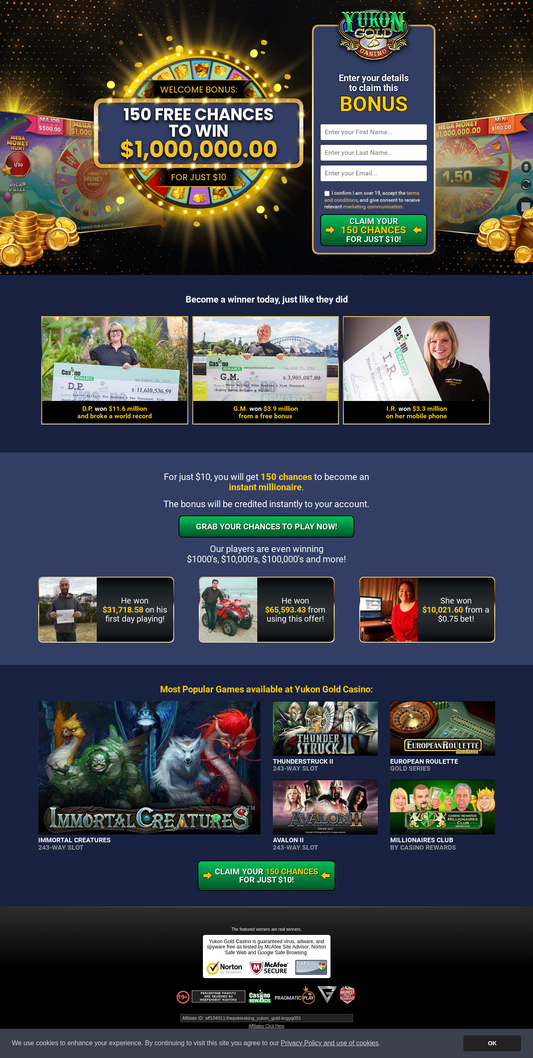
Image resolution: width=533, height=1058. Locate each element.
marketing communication (373, 207)
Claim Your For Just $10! (373, 230)
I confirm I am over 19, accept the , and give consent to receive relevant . (372, 200)
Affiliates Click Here (266, 1026)
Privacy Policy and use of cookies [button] (329, 1042)
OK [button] (492, 1043)
